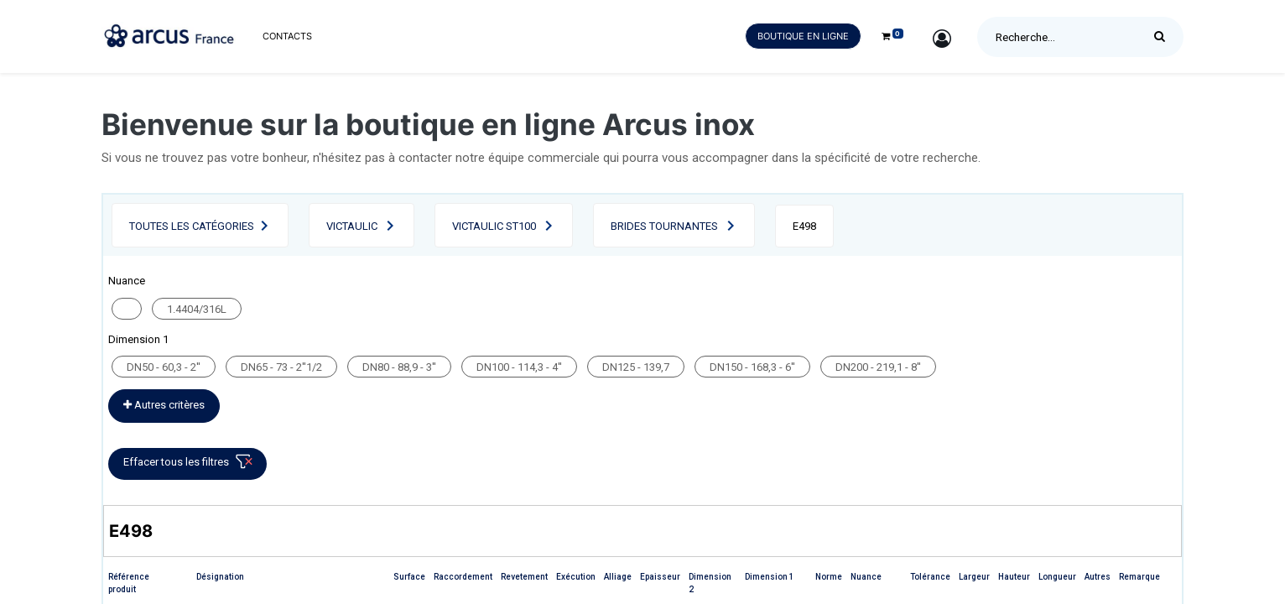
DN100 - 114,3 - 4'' (519, 367)
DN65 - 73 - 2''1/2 (281, 367)
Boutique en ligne (803, 36)
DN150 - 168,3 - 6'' (752, 367)
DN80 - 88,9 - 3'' (399, 367)
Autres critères (164, 404)
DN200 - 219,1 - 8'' (878, 367)
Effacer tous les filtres (190, 465)
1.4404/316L (196, 309)
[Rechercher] (1164, 37)
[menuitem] (287, 36)
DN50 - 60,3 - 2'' (163, 367)
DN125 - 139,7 (635, 367)
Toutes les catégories (191, 226)
